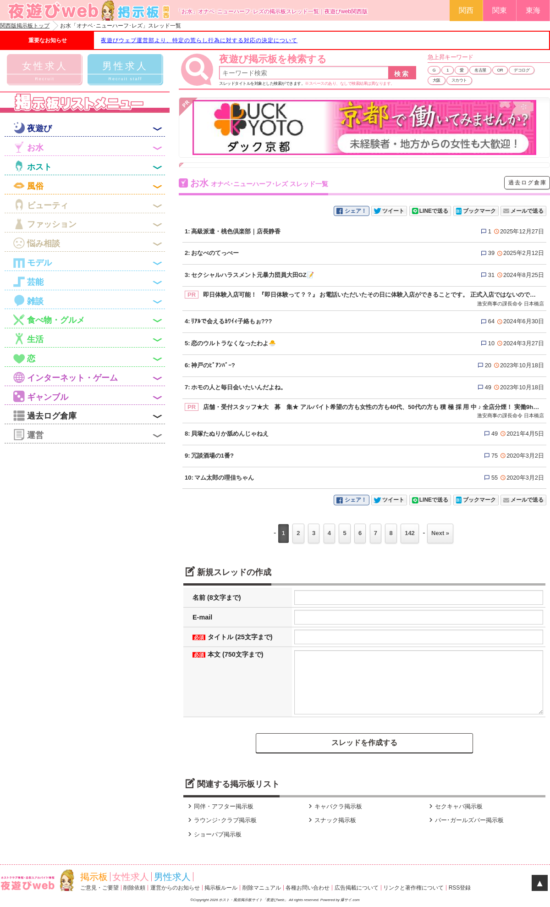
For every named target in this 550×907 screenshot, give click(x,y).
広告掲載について (357, 888)
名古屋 (480, 70)
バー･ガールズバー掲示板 (465, 820)
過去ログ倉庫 (527, 182)
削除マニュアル (261, 888)
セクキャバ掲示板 (455, 806)
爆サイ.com (350, 900)
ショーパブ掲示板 (214, 834)
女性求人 (130, 877)
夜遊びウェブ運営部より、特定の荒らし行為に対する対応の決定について (199, 40)
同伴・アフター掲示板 (219, 806)
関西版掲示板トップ (25, 25)
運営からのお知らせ (175, 888)
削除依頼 (134, 888)
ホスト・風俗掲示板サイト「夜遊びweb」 (253, 900)
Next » (440, 533)
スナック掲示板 (331, 820)
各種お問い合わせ (308, 888)
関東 (499, 10)
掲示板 (94, 877)
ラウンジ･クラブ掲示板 (221, 820)
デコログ (521, 70)
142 (410, 533)
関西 (466, 10)
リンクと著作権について (413, 888)
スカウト (459, 80)
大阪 (436, 80)
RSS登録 (460, 888)
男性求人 (172, 877)
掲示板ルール (220, 888)
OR (500, 70)
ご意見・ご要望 (99, 888)
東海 (533, 10)
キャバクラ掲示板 (334, 806)
